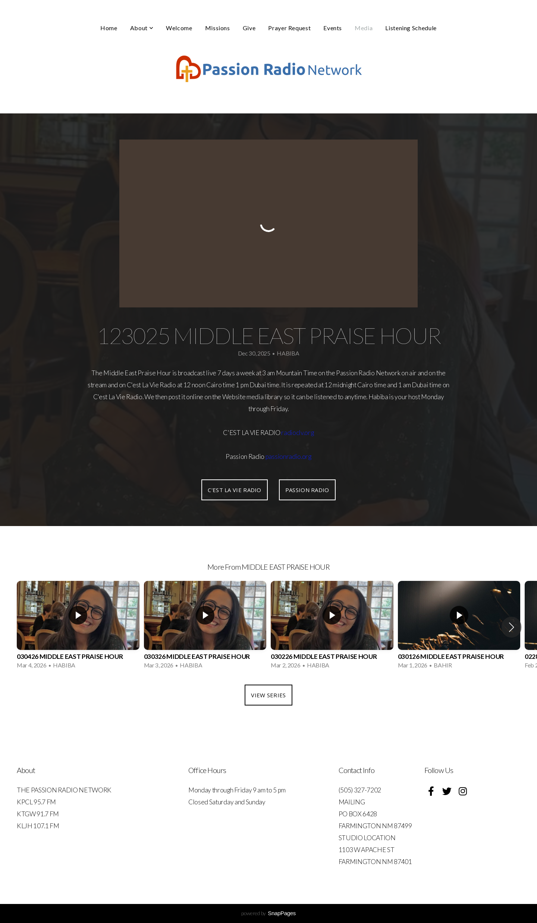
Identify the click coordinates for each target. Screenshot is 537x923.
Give (249, 27)
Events (332, 27)
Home (108, 27)
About (141, 27)
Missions (217, 27)
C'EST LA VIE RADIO (234, 490)
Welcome (179, 27)
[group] (78, 627)
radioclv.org (297, 433)
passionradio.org (288, 456)
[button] (511, 627)
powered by (268, 913)
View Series (268, 695)
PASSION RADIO (307, 490)
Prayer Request (289, 27)
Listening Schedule (411, 27)
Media (364, 27)
